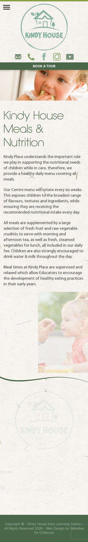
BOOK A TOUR (44, 66)
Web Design (55, 528)
